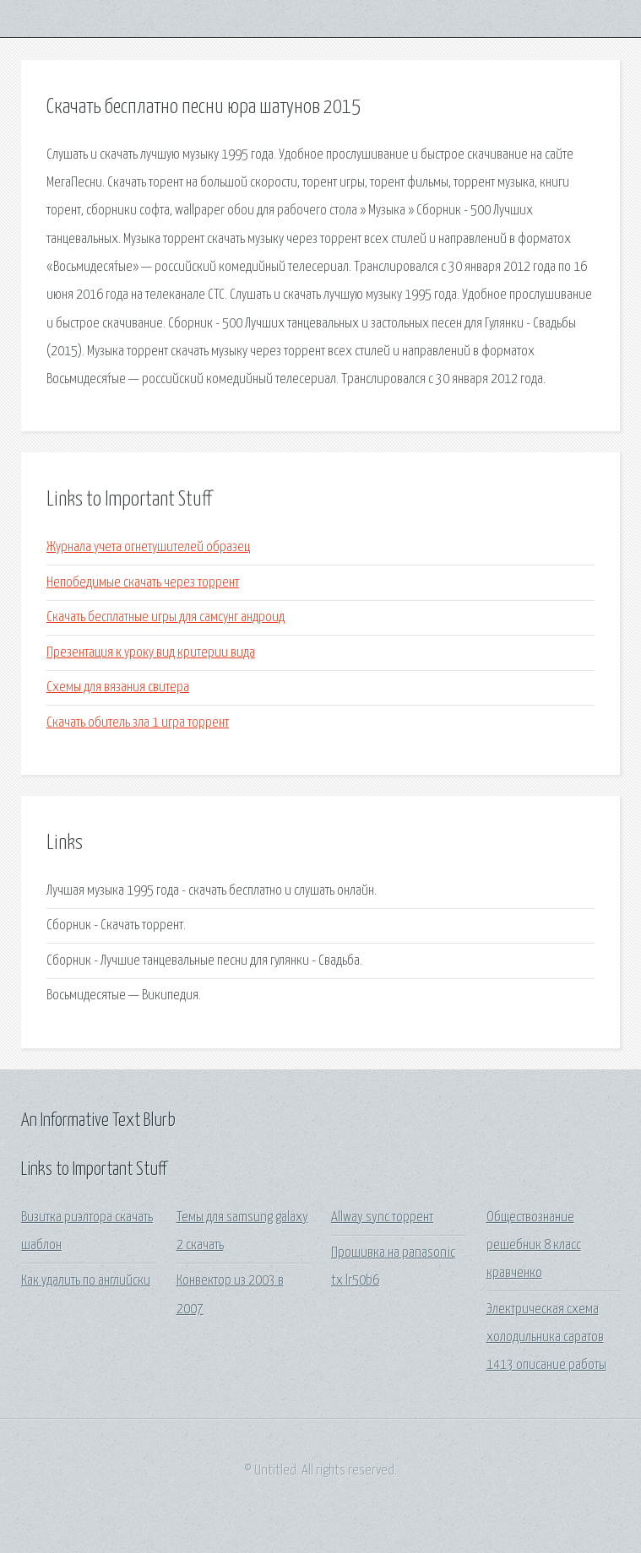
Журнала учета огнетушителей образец (148, 547)
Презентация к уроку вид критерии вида (150, 653)
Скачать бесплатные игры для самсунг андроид (165, 617)
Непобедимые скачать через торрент (142, 583)
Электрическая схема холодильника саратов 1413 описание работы (546, 1337)
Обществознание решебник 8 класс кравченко (533, 1245)
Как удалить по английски (85, 1281)
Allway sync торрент (382, 1217)
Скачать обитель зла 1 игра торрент (137, 723)
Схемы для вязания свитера (117, 687)
